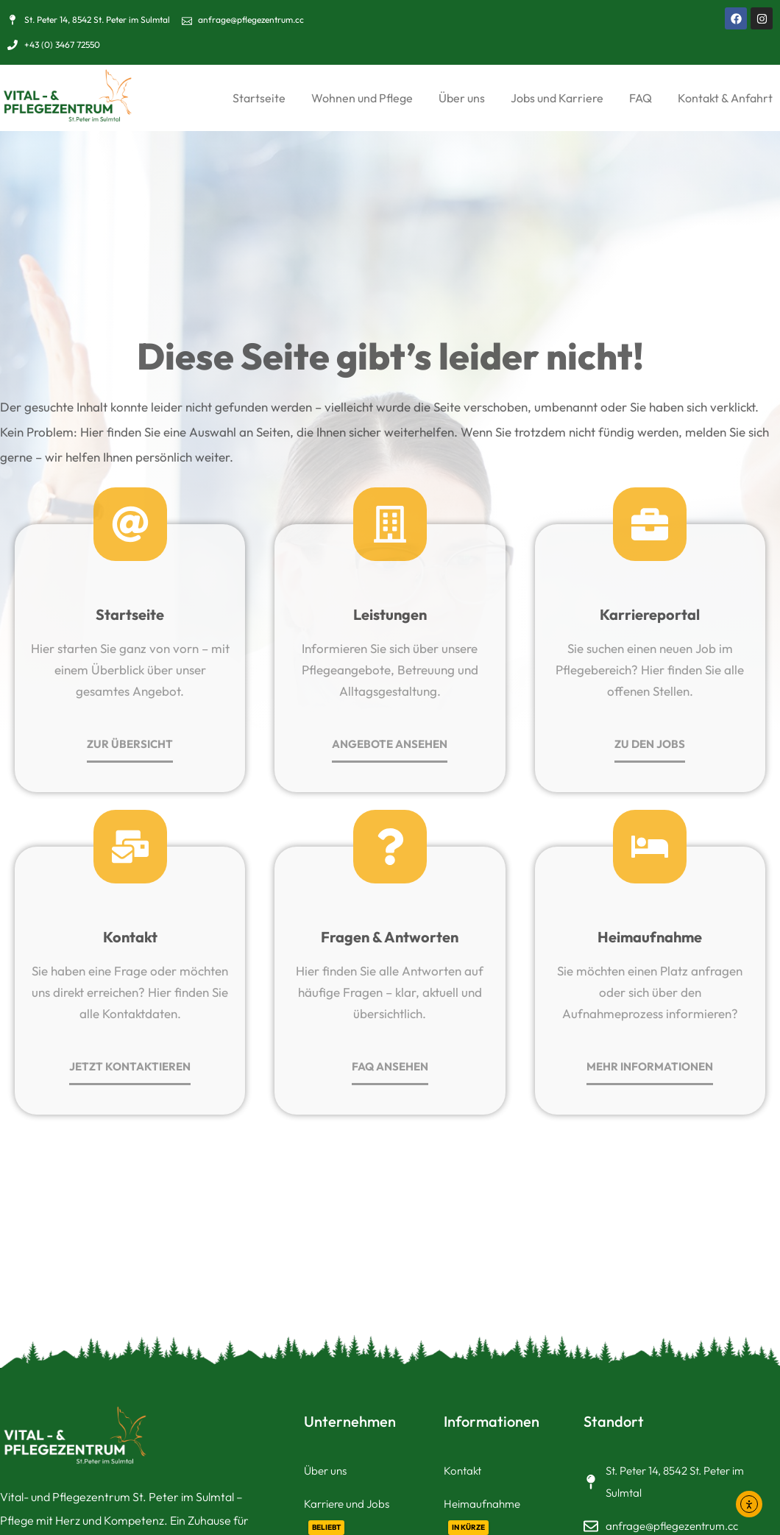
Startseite (259, 98)
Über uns (462, 98)
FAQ (640, 98)
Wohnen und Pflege (362, 98)
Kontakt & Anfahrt (725, 98)
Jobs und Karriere (557, 98)
